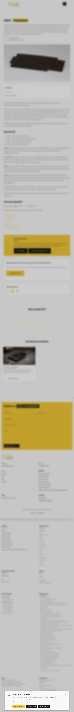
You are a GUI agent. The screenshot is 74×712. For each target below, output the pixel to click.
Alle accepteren (18, 706)
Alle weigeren (32, 706)
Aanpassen (44, 706)
